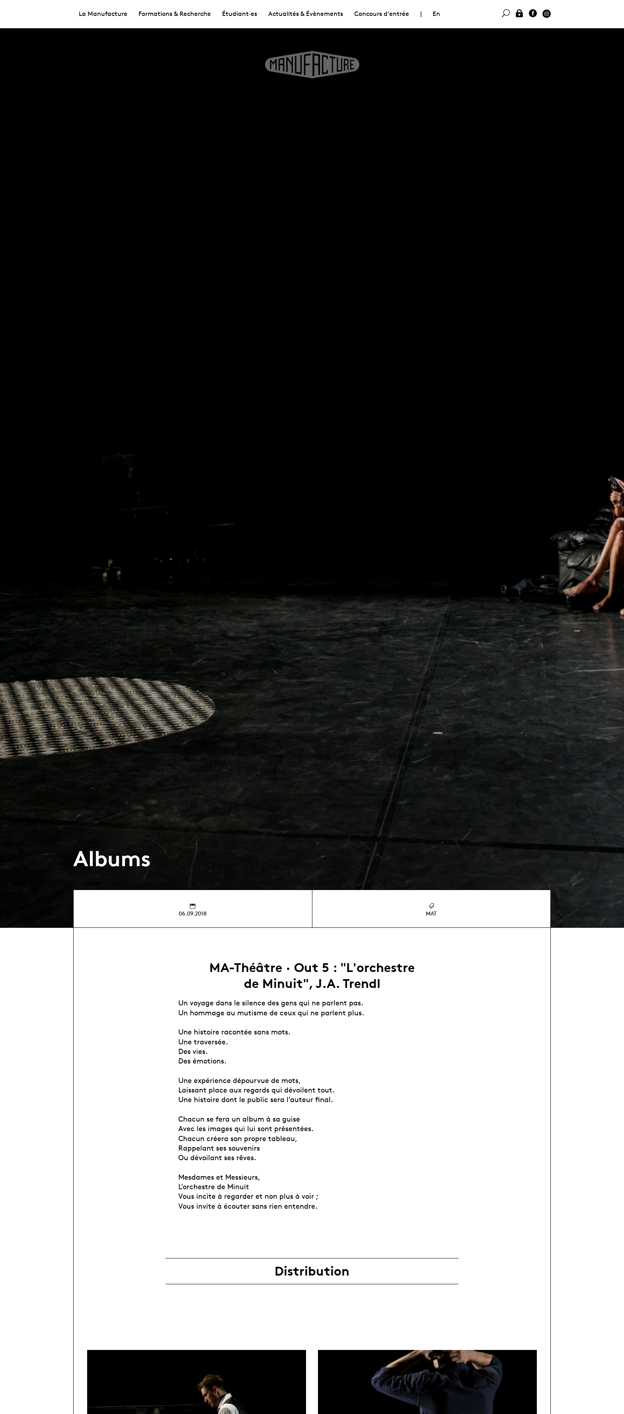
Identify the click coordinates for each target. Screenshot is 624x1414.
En (436, 14)
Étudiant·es (239, 14)
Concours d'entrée (381, 14)
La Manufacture (103, 14)
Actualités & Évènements (305, 14)
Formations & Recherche (174, 14)
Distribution (312, 1271)
